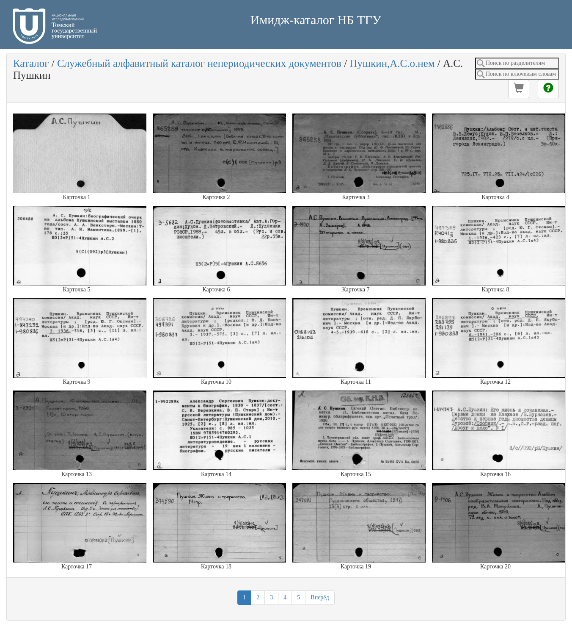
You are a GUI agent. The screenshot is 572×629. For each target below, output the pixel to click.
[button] (518, 89)
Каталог (31, 63)
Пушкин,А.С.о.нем (391, 63)
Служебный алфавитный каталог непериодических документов (199, 63)
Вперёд (320, 597)
